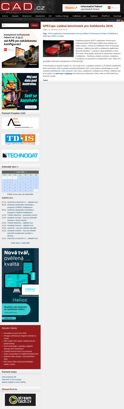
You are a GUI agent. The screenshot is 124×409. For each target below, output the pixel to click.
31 (30, 190)
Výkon (61, 36)
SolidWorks (112, 34)
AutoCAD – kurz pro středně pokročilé (21, 228)
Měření (86, 34)
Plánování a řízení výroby (11, 380)
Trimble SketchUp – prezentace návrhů (22, 215)
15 (20, 184)
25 (36, 187)
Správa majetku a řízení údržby (14, 382)
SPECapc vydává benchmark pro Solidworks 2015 (78, 26)
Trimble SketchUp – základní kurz (20, 223)
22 (20, 187)
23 (25, 187)
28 (15, 190)
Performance (95, 34)
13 (9, 184)
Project (104, 34)
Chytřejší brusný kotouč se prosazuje (18, 351)
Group (79, 34)
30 (25, 190)
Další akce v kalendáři (20, 243)
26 (4, 190)
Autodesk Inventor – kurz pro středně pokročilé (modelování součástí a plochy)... (21, 233)
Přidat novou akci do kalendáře (20, 194)
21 (15, 187)
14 (15, 184)
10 (30, 181)
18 (36, 184)
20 (9, 187)
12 (4, 184)
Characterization (69, 34)
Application (57, 34)
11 (36, 181)
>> (26, 172)
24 (30, 187)
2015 (50, 34)
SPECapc (46, 36)
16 (25, 184)
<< (15, 172)
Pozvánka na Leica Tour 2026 (15, 333)
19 (4, 187)
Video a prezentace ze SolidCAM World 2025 (21, 354)
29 (20, 190)
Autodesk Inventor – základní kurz (20, 225)
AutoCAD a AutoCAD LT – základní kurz (22, 202)
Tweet (45, 80)
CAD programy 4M (9, 377)
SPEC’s (55, 36)
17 (30, 184)
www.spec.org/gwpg (63, 73)
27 (9, 190)
